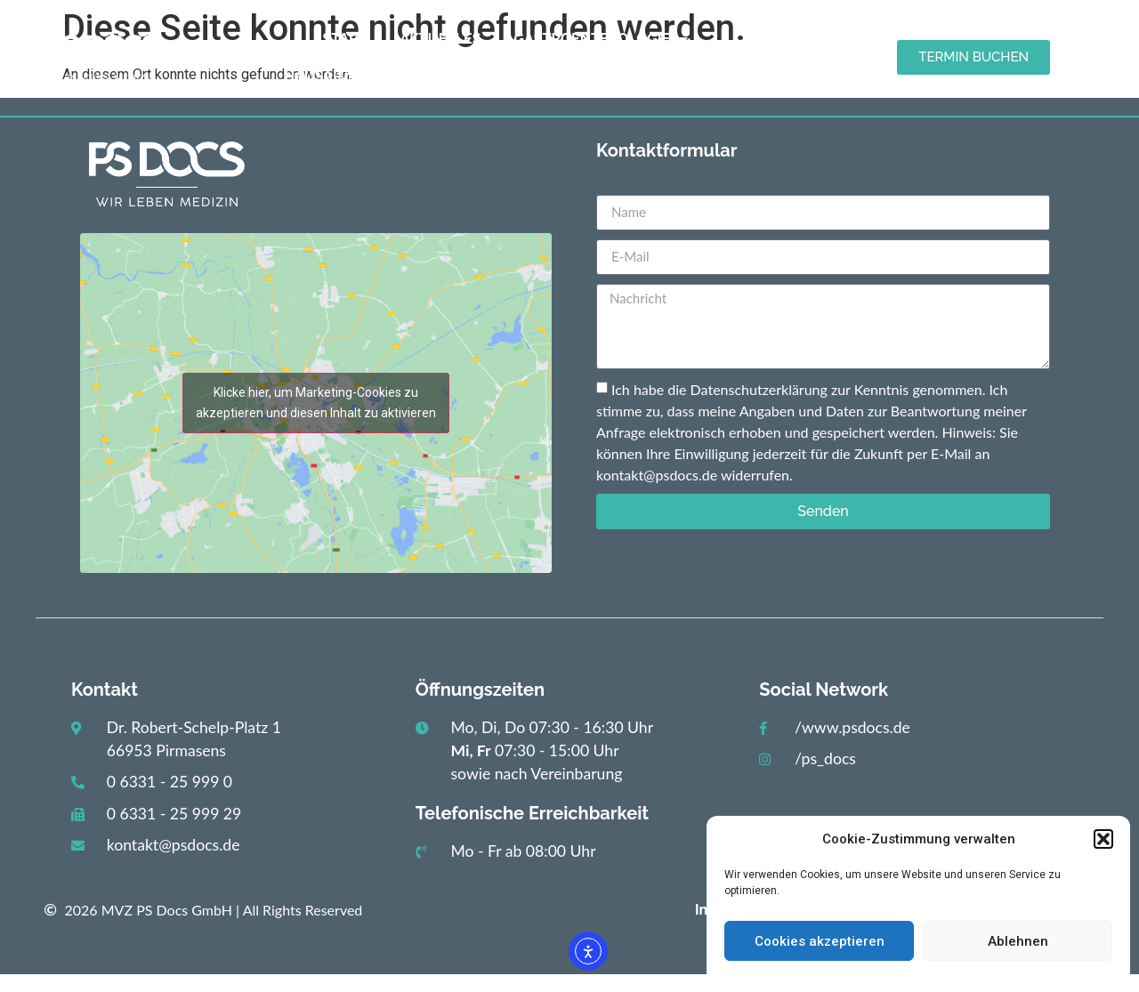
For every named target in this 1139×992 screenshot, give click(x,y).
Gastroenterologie (600, 39)
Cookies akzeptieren (820, 941)
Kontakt (613, 76)
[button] (1103, 839)
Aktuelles (440, 38)
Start (345, 38)
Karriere (714, 76)
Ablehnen (1018, 941)
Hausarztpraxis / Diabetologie (415, 76)
